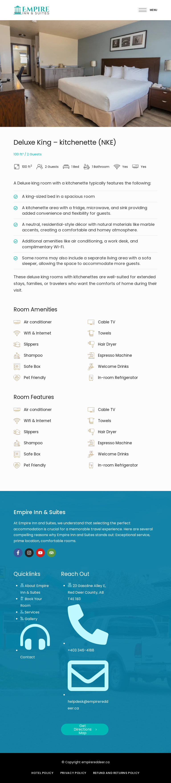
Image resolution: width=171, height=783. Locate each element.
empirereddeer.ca (95, 762)
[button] (84, 729)
